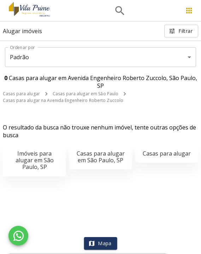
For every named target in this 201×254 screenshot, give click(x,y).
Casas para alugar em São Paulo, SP (101, 157)
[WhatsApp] (18, 236)
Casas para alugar (21, 94)
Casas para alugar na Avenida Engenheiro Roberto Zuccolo (63, 100)
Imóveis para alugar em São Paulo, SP (35, 160)
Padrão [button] (19, 57)
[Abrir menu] (189, 10)
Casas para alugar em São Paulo (85, 94)
